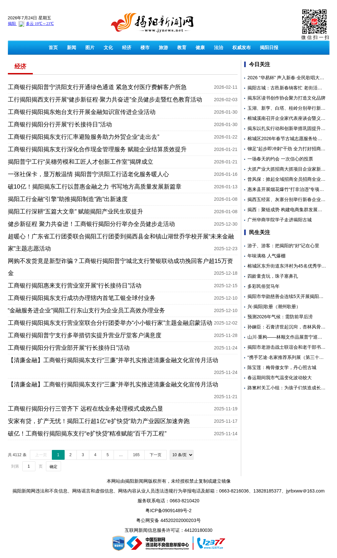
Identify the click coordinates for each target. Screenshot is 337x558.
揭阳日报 (269, 47)
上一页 (41, 455)
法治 (218, 47)
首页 (53, 47)
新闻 (71, 47)
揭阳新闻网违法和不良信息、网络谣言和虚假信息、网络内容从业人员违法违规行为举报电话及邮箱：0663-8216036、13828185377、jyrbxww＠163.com (168, 490)
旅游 (163, 47)
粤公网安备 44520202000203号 (168, 520)
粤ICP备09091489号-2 (168, 510)
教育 (181, 47)
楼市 (145, 47)
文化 (108, 47)
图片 (90, 47)
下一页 (155, 455)
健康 (200, 47)
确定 (53, 466)
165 (136, 455)
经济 (126, 47)
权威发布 (241, 47)
